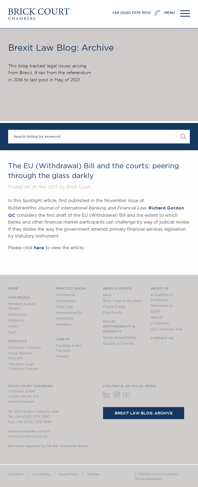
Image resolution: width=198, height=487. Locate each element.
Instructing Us (162, 305)
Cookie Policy (69, 474)
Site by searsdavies (148, 478)
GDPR (155, 311)
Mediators (16, 320)
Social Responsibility (120, 337)
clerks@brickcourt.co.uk (27, 436)
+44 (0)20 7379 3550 (131, 13)
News (107, 295)
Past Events (112, 312)
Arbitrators (17, 314)
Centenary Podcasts (24, 347)
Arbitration (64, 318)
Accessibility (41, 474)
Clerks (13, 326)
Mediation (64, 324)
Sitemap (93, 474)
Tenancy (62, 356)
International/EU (69, 312)
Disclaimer (15, 474)
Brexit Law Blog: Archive (143, 413)
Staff (12, 332)
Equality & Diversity (119, 343)
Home (13, 288)
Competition (66, 301)
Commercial (65, 295)
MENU (169, 13)
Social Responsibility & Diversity (119, 326)
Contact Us (162, 338)
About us (160, 288)
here (39, 247)
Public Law (64, 306)
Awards (157, 317)
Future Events (114, 306)
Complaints (160, 323)
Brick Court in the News (122, 301)
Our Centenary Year (167, 329)
